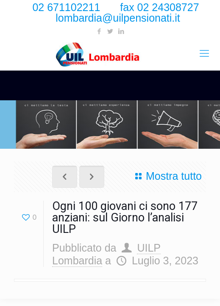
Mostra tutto (166, 176)
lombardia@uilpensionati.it (118, 18)
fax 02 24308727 (159, 7)
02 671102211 (66, 7)
